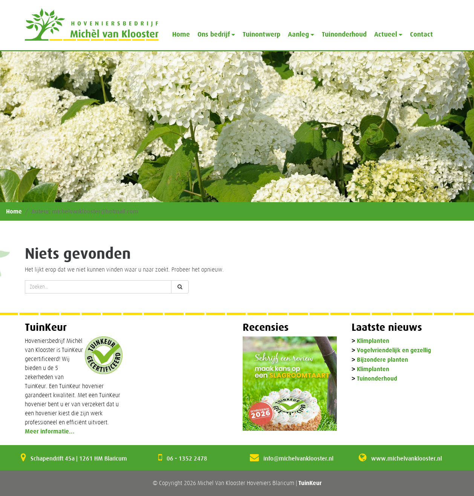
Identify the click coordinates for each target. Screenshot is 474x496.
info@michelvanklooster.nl (298, 458)
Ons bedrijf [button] (213, 34)
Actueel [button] (385, 34)
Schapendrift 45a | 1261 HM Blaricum (79, 458)
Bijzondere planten (382, 360)
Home (181, 34)
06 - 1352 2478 (187, 458)
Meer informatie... (50, 431)
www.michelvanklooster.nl (406, 458)
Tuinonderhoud (344, 34)
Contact (421, 34)
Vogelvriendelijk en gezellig (394, 350)
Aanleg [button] (298, 34)
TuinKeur (310, 483)
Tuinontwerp (261, 34)
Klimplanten (373, 341)
